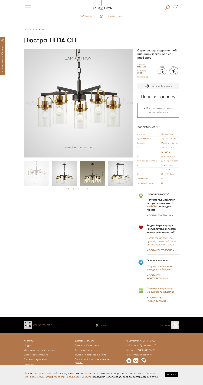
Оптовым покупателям (35, 359)
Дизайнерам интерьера (36, 354)
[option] (78, 103)
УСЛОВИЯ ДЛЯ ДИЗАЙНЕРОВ (2, 55)
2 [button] (73, 189)
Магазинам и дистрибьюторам (39, 350)
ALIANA (166, 325)
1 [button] (68, 189)
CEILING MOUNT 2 (42, 325)
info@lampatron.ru (116, 16)
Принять (171, 374)
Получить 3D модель (158, 86)
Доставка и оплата (84, 340)
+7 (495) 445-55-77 (87, 16)
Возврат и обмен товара (87, 345)
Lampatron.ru (135, 340)
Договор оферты (83, 350)
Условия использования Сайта (90, 354)
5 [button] (87, 189)
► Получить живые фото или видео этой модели (158, 110)
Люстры (28, 29)
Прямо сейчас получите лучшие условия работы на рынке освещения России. (161, 241)
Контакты (28, 340)
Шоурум (28, 345)
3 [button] (78, 189)
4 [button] (83, 189)
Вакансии (29, 364)
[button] (30, 103)
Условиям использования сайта (72, 376)
